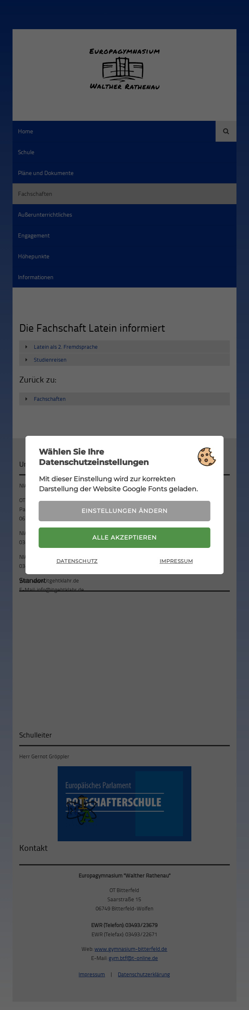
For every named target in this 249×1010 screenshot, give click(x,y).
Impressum (176, 561)
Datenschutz (77, 561)
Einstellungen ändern (124, 511)
